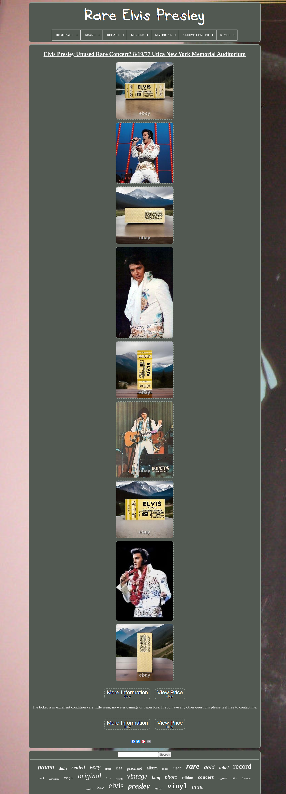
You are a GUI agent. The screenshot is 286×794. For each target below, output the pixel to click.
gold (209, 767)
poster (89, 789)
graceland (134, 768)
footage (246, 778)
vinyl (177, 786)
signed (222, 778)
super (108, 768)
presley (139, 786)
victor (158, 788)
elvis (116, 785)
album (152, 768)
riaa (119, 768)
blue (100, 788)
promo (46, 767)
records (119, 779)
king (156, 777)
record (242, 766)
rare (193, 766)
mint (197, 786)
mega (177, 768)
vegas (68, 777)
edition (187, 778)
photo (171, 777)
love (108, 778)
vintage (137, 776)
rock (42, 778)
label (224, 767)
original (89, 776)
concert (206, 777)
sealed (78, 767)
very (95, 766)
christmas (54, 778)
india (165, 768)
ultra (234, 778)
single (63, 768)
